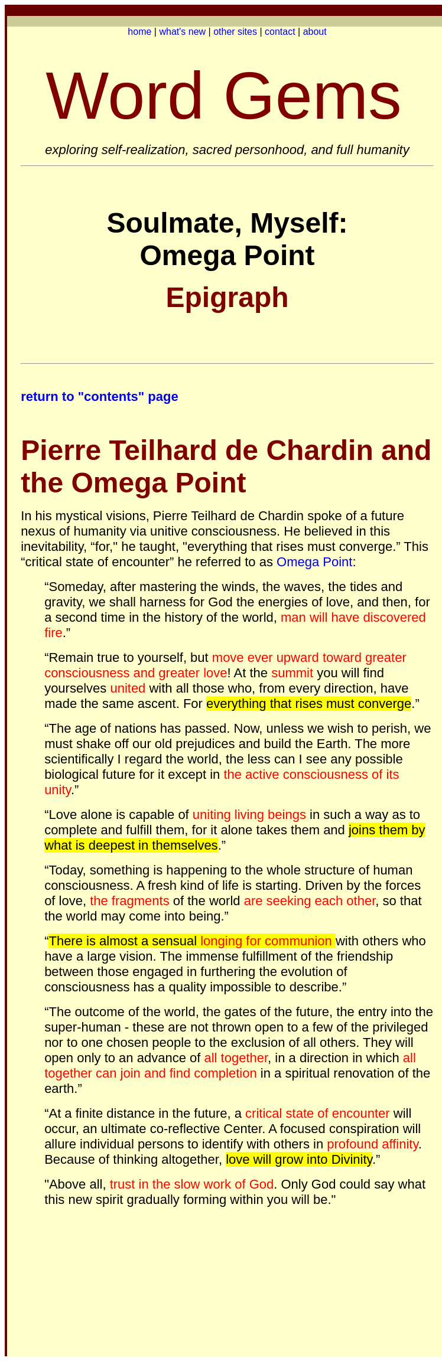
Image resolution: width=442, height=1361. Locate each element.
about (315, 32)
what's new (182, 32)
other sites (235, 32)
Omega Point (314, 561)
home (139, 32)
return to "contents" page (101, 396)
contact (280, 32)
